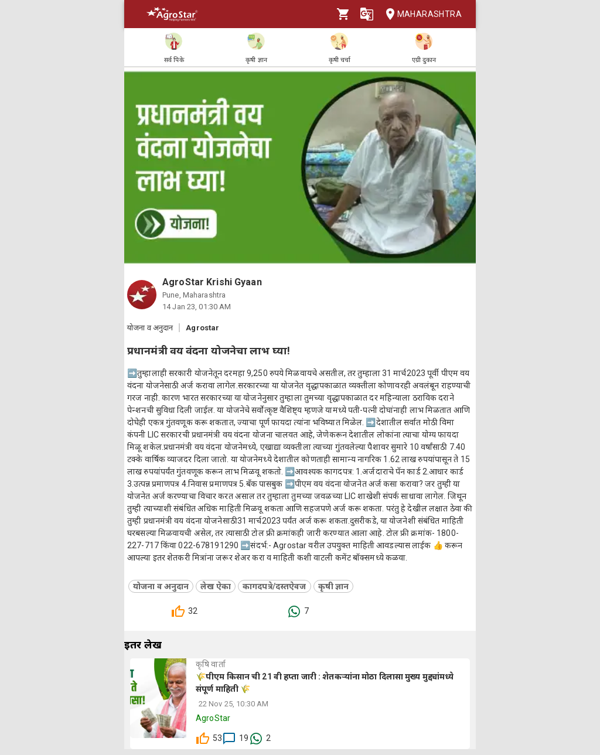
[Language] (367, 14)
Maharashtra (420, 14)
